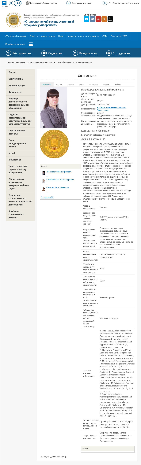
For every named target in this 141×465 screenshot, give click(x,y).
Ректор (12, 72)
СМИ (104, 36)
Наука (61, 36)
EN (110, 3)
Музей (12, 153)
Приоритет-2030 (119, 36)
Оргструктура (16, 79)
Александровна (60, 180)
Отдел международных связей (17, 143)
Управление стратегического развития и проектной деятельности (20, 200)
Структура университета (42, 36)
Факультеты (15, 92)
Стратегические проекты (17, 132)
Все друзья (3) (47, 197)
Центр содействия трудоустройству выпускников (18, 169)
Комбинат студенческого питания (16, 214)
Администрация (17, 85)
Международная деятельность (83, 36)
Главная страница (15, 62)
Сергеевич (58, 172)
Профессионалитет (15, 44)
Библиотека (15, 159)
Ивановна (57, 187)
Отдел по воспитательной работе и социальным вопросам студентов (20, 119)
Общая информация (15, 36)
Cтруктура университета (42, 62)
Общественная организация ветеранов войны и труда (19, 184)
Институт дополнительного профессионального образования (19, 103)
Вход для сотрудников (82, 3)
